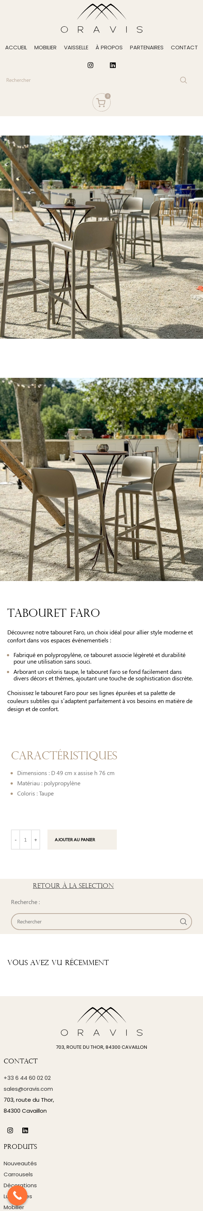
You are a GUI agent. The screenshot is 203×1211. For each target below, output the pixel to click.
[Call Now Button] (17, 1195)
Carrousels (18, 1174)
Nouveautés (20, 1163)
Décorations (20, 1185)
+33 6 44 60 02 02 (27, 1078)
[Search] (96, 80)
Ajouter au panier (75, 839)
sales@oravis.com (28, 1089)
